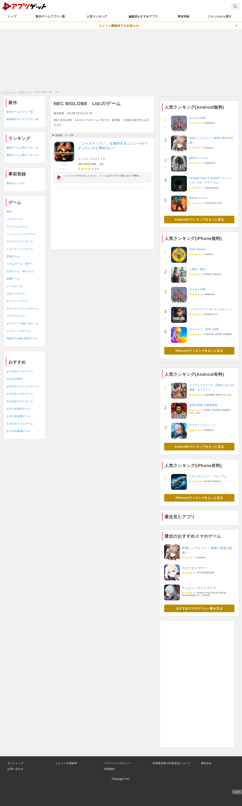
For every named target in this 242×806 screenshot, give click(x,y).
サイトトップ (15, 763)
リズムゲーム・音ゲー (20, 263)
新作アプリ (25, 92)
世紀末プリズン (198, 198)
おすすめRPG (15, 379)
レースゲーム (15, 286)
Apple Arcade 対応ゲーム (22, 338)
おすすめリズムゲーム (20, 423)
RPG (9, 211)
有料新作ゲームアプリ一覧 (23, 119)
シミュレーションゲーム (21, 234)
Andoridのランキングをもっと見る (199, 219)
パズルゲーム (15, 219)
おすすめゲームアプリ (20, 371)
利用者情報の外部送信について (171, 763)
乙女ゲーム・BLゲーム (20, 271)
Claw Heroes (197, 249)
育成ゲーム (13, 256)
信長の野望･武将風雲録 (203, 405)
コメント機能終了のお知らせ (119, 25)
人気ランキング (96, 16)
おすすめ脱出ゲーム (19, 408)
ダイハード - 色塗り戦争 (204, 329)
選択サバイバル (198, 158)
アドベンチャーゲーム (20, 241)
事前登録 (183, 16)
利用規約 (109, 768)
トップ (12, 16)
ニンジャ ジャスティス (91, 158)
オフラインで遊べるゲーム (23, 323)
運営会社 (206, 763)
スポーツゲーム (16, 293)
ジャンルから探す (219, 16)
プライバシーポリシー (117, 763)
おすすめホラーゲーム (20, 401)
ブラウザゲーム (16, 316)
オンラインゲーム (17, 301)
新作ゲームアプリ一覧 (50, 16)
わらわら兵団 (197, 117)
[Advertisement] (121, 58)
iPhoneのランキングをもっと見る (199, 350)
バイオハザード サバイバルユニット (211, 309)
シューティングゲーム (20, 249)
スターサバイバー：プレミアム (208, 476)
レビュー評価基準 (66, 763)
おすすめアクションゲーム (23, 386)
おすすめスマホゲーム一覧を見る (199, 608)
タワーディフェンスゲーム (23, 308)
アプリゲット (8, 92)
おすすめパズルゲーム (20, 393)
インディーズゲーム (19, 330)
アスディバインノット (202, 425)
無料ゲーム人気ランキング (23, 147)
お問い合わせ (15, 768)
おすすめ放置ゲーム (19, 416)
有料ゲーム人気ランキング (23, 155)
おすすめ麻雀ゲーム (19, 431)
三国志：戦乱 (197, 269)
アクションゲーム (17, 226)
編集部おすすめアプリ (143, 16)
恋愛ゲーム (13, 278)
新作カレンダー (16, 183)
